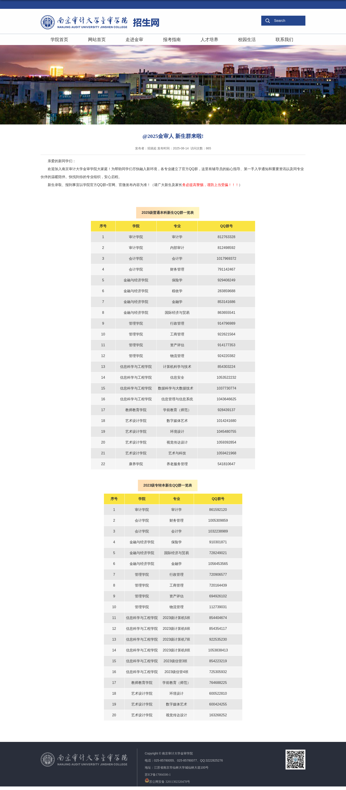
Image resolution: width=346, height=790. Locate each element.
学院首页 (59, 39)
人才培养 (209, 39)
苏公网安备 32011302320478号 (167, 781)
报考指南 (172, 39)
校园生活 (247, 39)
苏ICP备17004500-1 (158, 774)
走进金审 (134, 39)
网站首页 (97, 39)
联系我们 (284, 39)
